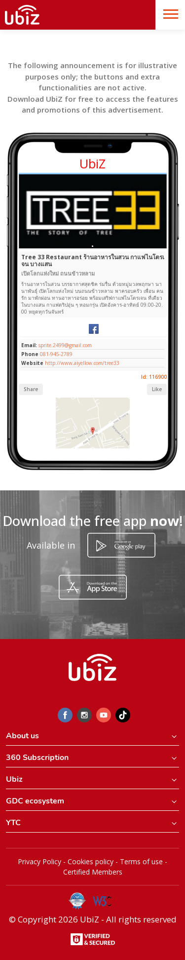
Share (31, 389)
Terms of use (141, 861)
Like (157, 389)
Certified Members (92, 872)
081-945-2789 (56, 354)
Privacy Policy (39, 861)
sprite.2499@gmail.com (64, 345)
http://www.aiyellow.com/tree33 (82, 363)
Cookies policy (90, 861)
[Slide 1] (92, 246)
